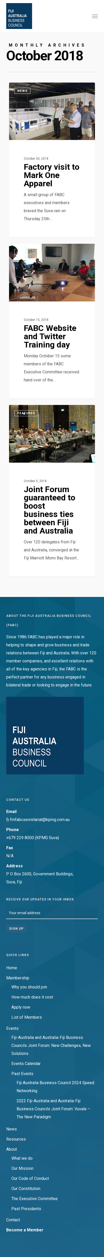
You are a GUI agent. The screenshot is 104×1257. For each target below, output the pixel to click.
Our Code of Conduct (30, 1178)
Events (12, 1028)
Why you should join (29, 987)
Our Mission (22, 1168)
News (11, 1129)
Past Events (22, 1073)
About (11, 1149)
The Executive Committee (34, 1198)
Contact (13, 1219)
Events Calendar (26, 1063)
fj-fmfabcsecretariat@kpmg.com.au (38, 819)
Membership (17, 977)
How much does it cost (32, 997)
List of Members (26, 1017)
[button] (95, 16)
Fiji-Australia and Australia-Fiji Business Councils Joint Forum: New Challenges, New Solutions (51, 1045)
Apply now (20, 1007)
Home (11, 967)
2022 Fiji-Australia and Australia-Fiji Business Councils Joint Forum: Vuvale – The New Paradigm (53, 1108)
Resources (16, 1139)
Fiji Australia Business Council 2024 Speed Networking (55, 1086)
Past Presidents (26, 1208)
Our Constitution (25, 1188)
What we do (22, 1158)
